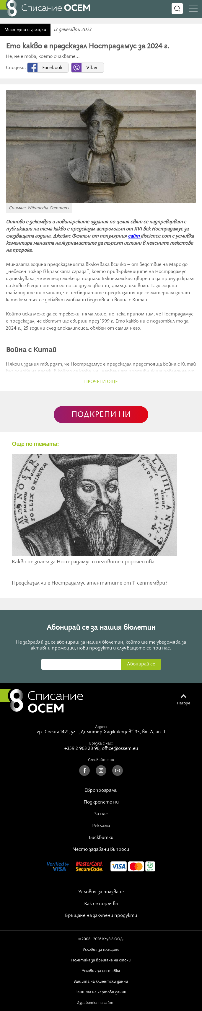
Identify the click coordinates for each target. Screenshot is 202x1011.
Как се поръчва (101, 904)
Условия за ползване (101, 892)
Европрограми (101, 791)
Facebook (52, 68)
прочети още (101, 382)
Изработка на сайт (101, 1002)
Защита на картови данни (101, 992)
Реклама (101, 826)
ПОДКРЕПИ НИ (101, 415)
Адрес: (101, 726)
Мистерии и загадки (25, 29)
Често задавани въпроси (101, 850)
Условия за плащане (101, 949)
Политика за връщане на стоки (101, 960)
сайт (134, 236)
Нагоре (183, 703)
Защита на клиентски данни (101, 981)
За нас (101, 814)
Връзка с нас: (101, 743)
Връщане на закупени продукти (101, 916)
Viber (92, 68)
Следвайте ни (101, 760)
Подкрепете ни (101, 802)
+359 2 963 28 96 (82, 749)
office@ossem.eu (120, 749)
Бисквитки (101, 838)
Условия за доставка (101, 971)
